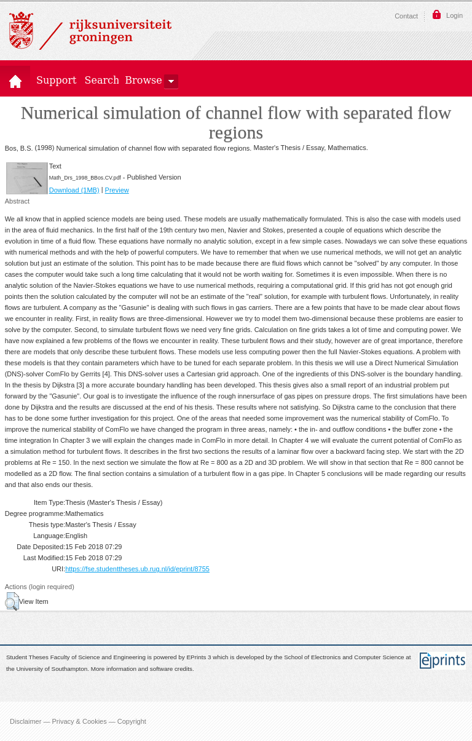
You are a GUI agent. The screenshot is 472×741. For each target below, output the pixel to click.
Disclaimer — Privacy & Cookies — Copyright (78, 721)
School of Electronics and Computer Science (344, 657)
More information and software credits (141, 668)
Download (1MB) (74, 190)
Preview (117, 190)
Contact (406, 16)
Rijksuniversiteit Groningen (90, 31)
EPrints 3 (199, 657)
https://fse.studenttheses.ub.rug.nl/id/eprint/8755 (137, 569)
